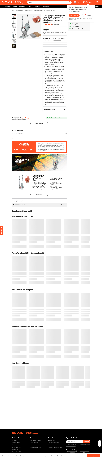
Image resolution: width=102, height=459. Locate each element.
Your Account (15, 449)
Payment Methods (16, 447)
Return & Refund (16, 442)
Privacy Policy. (73, 19)
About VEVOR (51, 440)
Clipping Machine (50, 10)
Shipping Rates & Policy (17, 451)
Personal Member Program (36, 447)
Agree (93, 455)
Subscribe (86, 441)
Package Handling (42, 10)
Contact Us (14, 440)
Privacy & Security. (61, 455)
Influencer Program (34, 445)
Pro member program (35, 440)
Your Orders (15, 445)
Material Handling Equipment (31, 10)
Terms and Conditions (87, 18)
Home (13, 10)
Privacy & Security (52, 445)
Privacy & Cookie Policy (71, 446)
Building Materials (19, 10)
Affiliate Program (34, 442)
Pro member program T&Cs (55, 447)
